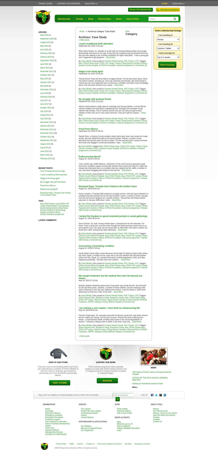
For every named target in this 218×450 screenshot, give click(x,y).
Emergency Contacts (53, 415)
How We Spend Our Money (164, 415)
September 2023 (47, 39)
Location (156, 419)
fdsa (42, 204)
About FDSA (90, 4)
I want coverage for (166, 53)
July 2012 (44, 148)
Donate (79, 19)
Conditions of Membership (55, 434)
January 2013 (45, 126)
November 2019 (46, 89)
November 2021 (46, 71)
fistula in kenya (58, 206)
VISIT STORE (60, 382)
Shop (90, 19)
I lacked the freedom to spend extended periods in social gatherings (113, 216)
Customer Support (52, 419)
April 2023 (44, 50)
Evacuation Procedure (54, 417)
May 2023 (44, 46)
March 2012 (45, 155)
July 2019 (44, 93)
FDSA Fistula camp (52, 204)
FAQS (71, 444)
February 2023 (46, 53)
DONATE (107, 380)
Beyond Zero (89, 298)
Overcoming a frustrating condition (96, 246)
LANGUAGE (177, 4)
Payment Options (52, 430)
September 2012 (47, 140)
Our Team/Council (160, 411)
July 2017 (44, 100)
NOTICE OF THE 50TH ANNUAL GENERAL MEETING (150, 379)
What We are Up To (125, 424)
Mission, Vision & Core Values (165, 413)
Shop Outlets (122, 409)
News (119, 19)
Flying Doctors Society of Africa (54, 209)
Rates (47, 409)
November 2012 (46, 133)
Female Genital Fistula (114, 61)
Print (127, 31)
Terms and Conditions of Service (109, 444)
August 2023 (45, 42)
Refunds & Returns (53, 413)
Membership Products (54, 432)
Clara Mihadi (86, 61)
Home (82, 31)
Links (119, 430)
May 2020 (44, 86)
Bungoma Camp (102, 298)
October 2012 (45, 137)
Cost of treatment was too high (52, 171)
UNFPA (91, 302)
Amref (81, 298)
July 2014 (44, 119)
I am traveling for (165, 44)
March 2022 (45, 68)
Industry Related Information (128, 428)
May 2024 (44, 35)
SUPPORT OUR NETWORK (68, 4)
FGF (125, 61)
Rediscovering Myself (49, 189)
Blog (119, 422)
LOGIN (164, 4)
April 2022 (44, 64)
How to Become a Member (56, 422)
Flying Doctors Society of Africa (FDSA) (52, 212)
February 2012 (46, 158)
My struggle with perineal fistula (53, 182)
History (156, 409)
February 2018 (46, 97)
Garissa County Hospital (88, 65)
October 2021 (45, 75)
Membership (64, 19)
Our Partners (86, 426)
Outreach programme (55, 214)
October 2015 (45, 108)
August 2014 (45, 115)
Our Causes (86, 409)
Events (84, 415)
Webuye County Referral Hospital (108, 302)
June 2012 (44, 151)
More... (135, 387)
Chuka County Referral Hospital (91, 176)
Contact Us (157, 422)
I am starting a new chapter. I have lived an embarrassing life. (109, 308)
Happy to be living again (50, 178)
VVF (136, 61)
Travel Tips (49, 428)
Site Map (128, 444)
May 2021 (44, 79)
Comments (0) (141, 65)
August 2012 (45, 144)
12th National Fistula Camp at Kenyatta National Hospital (151, 373)
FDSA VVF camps (107, 63)
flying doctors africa (54, 208)
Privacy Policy (61, 444)
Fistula (48, 206)
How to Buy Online (124, 413)
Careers (156, 417)
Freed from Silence (48, 186)
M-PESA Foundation (107, 65)
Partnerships (104, 19)
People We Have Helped (91, 411)
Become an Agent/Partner (91, 428)
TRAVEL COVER (45, 4)
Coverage (49, 411)
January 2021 (45, 82)
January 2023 (45, 57)
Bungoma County (117, 298)
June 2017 (44, 104)
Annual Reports (87, 417)
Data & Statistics (123, 426)
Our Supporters (87, 430)
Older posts (84, 40)
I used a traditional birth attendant (53, 175)
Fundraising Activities (89, 413)
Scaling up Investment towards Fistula (147, 384)
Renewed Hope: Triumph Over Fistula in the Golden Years (55, 194)
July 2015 (44, 111)
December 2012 (46, 129)
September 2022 (47, 60)
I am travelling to (165, 35)
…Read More (109, 57)
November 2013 (46, 122)
